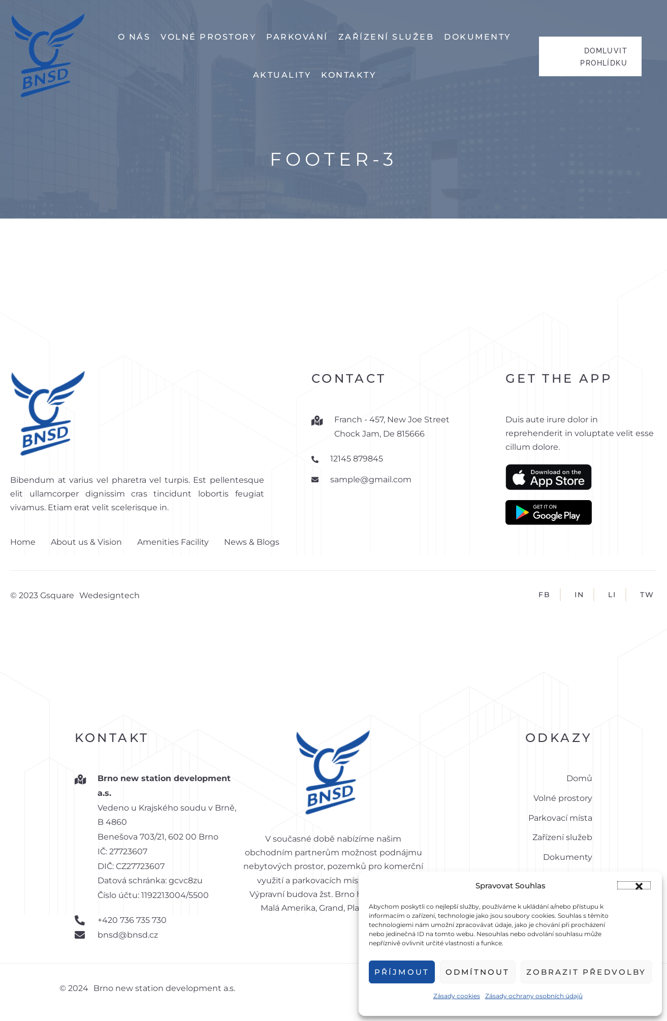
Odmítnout (478, 972)
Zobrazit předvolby (586, 972)
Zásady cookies (456, 996)
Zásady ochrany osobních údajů (534, 996)
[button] (634, 885)
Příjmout (401, 972)
